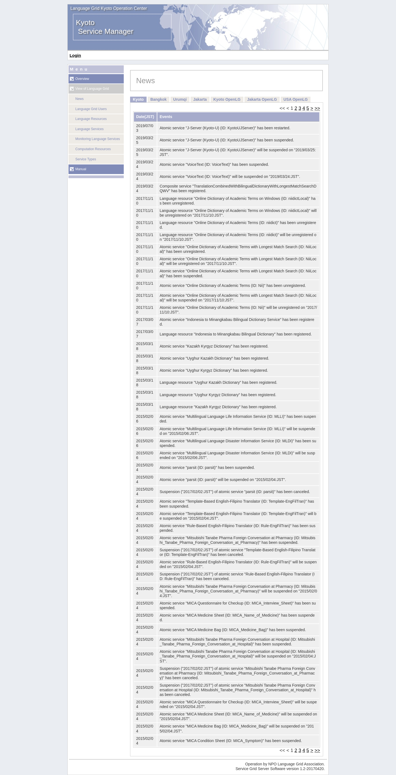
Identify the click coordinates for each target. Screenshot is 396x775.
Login (75, 55)
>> (317, 108)
